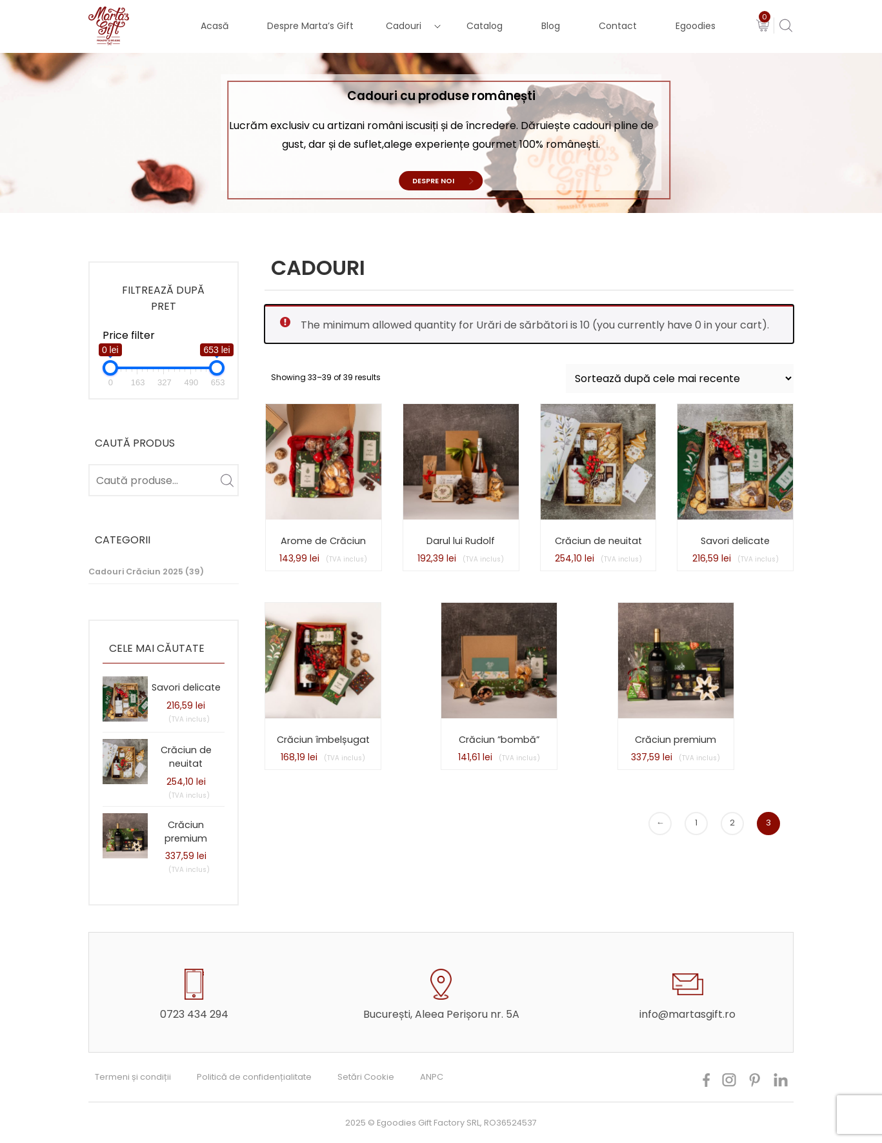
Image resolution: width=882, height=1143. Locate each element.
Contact (618, 25)
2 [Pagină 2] (732, 822)
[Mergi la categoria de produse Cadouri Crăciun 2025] (163, 572)
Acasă (214, 25)
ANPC (431, 1077)
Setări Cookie (365, 1077)
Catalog (484, 25)
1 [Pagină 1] (696, 822)
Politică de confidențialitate (254, 1077)
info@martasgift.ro (687, 1014)
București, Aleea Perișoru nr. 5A (441, 1014)
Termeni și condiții (133, 1077)
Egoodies (696, 25)
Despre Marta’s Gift (310, 25)
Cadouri (403, 25)
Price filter (129, 335)
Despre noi (433, 181)
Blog (550, 25)
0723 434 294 (194, 1014)
